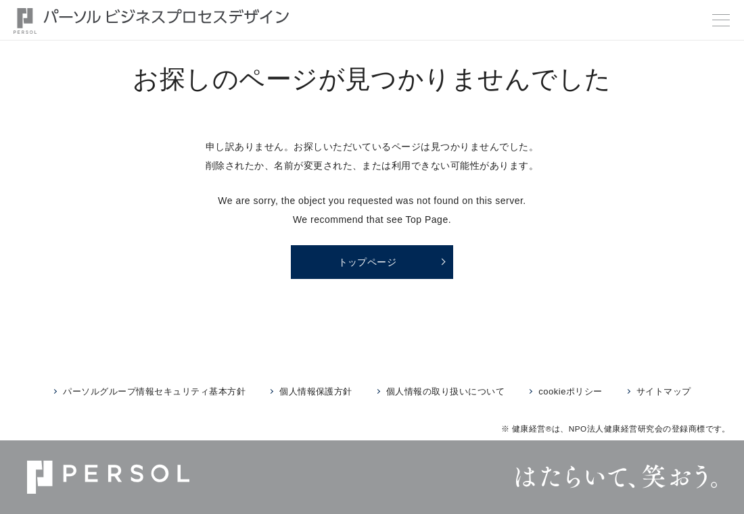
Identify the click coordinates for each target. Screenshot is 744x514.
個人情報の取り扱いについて (445, 391)
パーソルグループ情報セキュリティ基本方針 (154, 391)
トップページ (367, 262)
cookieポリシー (570, 391)
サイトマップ (663, 391)
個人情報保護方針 (315, 391)
